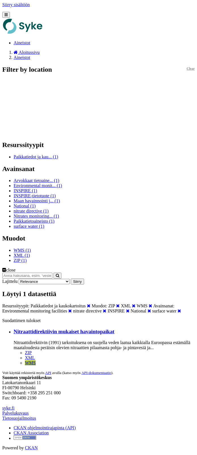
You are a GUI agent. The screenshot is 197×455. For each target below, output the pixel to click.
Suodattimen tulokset (21, 320)
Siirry (77, 281)
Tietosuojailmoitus (19, 418)
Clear (191, 69)
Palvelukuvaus (15, 413)
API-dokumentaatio (96, 373)
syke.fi (8, 408)
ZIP (28, 352)
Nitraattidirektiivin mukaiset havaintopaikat (64, 331)
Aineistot (22, 42)
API (48, 373)
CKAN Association (31, 432)
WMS (30, 362)
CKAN (31, 447)
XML (30, 357)
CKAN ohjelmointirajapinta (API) (45, 427)
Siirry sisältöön (16, 4)
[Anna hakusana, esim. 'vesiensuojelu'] (27, 276)
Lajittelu (10, 281)
